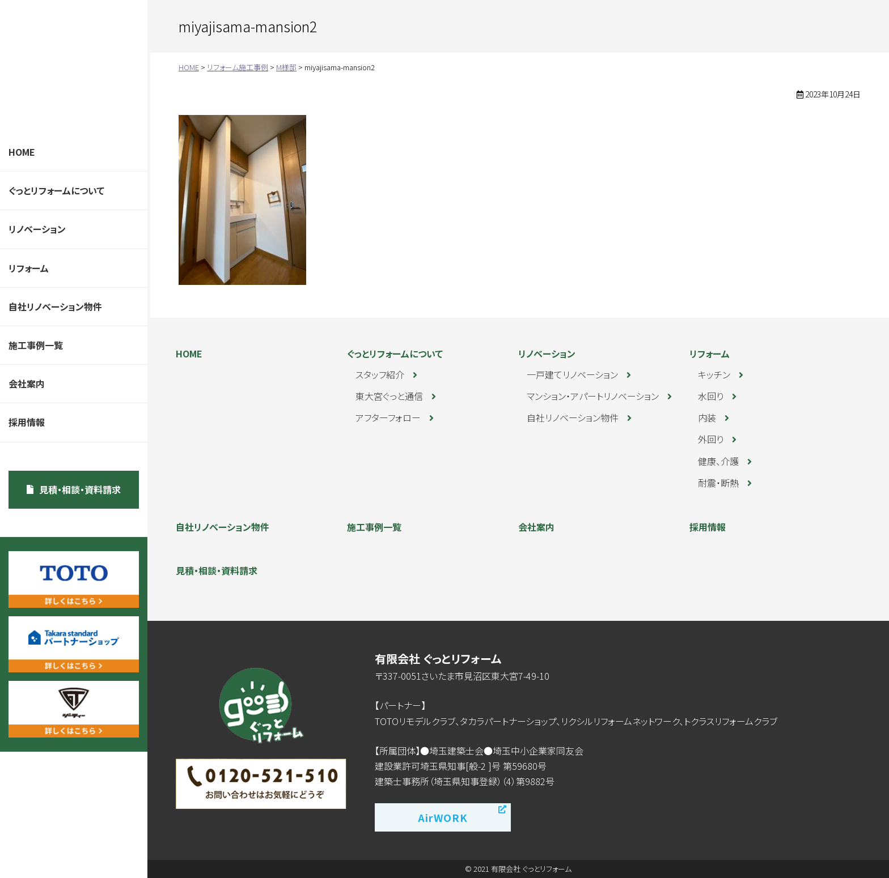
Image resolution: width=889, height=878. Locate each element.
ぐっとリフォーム (70, 66)
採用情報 (27, 422)
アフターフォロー (388, 417)
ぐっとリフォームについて (56, 190)
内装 (707, 417)
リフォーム (29, 268)
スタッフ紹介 (379, 374)
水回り (710, 396)
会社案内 (27, 383)
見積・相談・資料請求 (80, 489)
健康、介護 (718, 461)
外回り (710, 439)
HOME (22, 152)
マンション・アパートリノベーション (593, 396)
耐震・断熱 (718, 482)
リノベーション (37, 229)
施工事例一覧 (36, 345)
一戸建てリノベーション (572, 374)
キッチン (714, 374)
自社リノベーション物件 (55, 306)
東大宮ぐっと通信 (389, 396)
